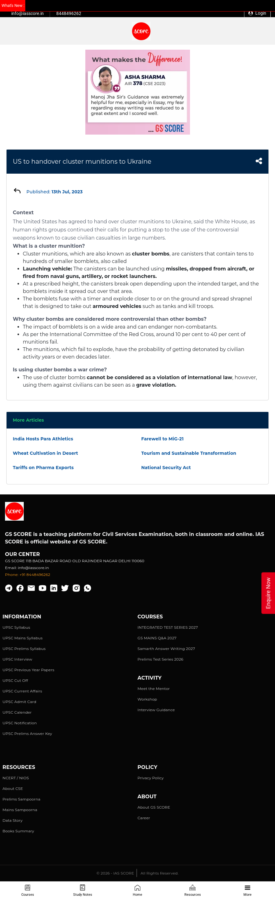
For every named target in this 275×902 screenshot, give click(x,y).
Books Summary (18, 831)
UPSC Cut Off (15, 680)
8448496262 (68, 13)
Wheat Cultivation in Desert (45, 453)
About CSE (12, 788)
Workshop (147, 699)
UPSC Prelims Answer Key (27, 733)
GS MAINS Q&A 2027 (157, 638)
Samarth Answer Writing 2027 (166, 648)
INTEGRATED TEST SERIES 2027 (168, 627)
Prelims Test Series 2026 (160, 659)
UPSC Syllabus (16, 627)
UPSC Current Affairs (22, 691)
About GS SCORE (154, 807)
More (247, 891)
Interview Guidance (156, 709)
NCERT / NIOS (15, 778)
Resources (192, 891)
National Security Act (166, 467)
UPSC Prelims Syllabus (24, 648)
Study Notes (82, 891)
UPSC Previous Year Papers (28, 669)
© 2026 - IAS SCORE (115, 873)
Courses (27, 891)
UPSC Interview (17, 659)
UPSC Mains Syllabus (22, 638)
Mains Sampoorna (19, 809)
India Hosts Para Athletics (43, 439)
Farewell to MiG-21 (162, 439)
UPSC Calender (17, 712)
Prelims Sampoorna (21, 799)
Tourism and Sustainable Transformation (188, 453)
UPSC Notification (19, 723)
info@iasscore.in (27, 13)
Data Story (12, 820)
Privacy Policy (151, 778)
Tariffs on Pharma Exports (43, 467)
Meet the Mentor (154, 688)
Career (144, 817)
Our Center (22, 554)
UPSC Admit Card (19, 701)
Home (137, 891)
